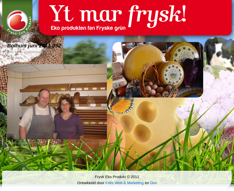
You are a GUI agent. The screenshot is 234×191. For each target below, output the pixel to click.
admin (18, 52)
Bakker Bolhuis (22, 33)
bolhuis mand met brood (27, 143)
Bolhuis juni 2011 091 (88, 143)
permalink (32, 154)
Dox (153, 183)
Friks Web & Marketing (124, 183)
